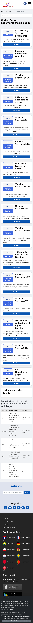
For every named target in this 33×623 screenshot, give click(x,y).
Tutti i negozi (9, 11)
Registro (27, 492)
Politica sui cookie (7, 609)
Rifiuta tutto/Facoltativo (11, 621)
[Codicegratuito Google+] (5, 507)
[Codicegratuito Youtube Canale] (27, 507)
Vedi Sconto (16, 44)
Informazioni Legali (9, 527)
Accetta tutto (25, 621)
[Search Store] (25, 3)
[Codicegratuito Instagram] (23, 507)
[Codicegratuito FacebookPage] (14, 507)
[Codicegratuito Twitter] (10, 507)
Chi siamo (6, 518)
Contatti (5, 524)
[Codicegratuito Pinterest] (19, 507)
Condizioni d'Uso (8, 521)
